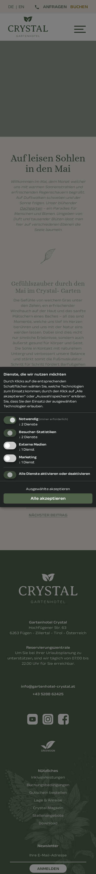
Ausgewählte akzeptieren (48, 489)
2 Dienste (28, 424)
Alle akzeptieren (48, 498)
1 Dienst (27, 449)
